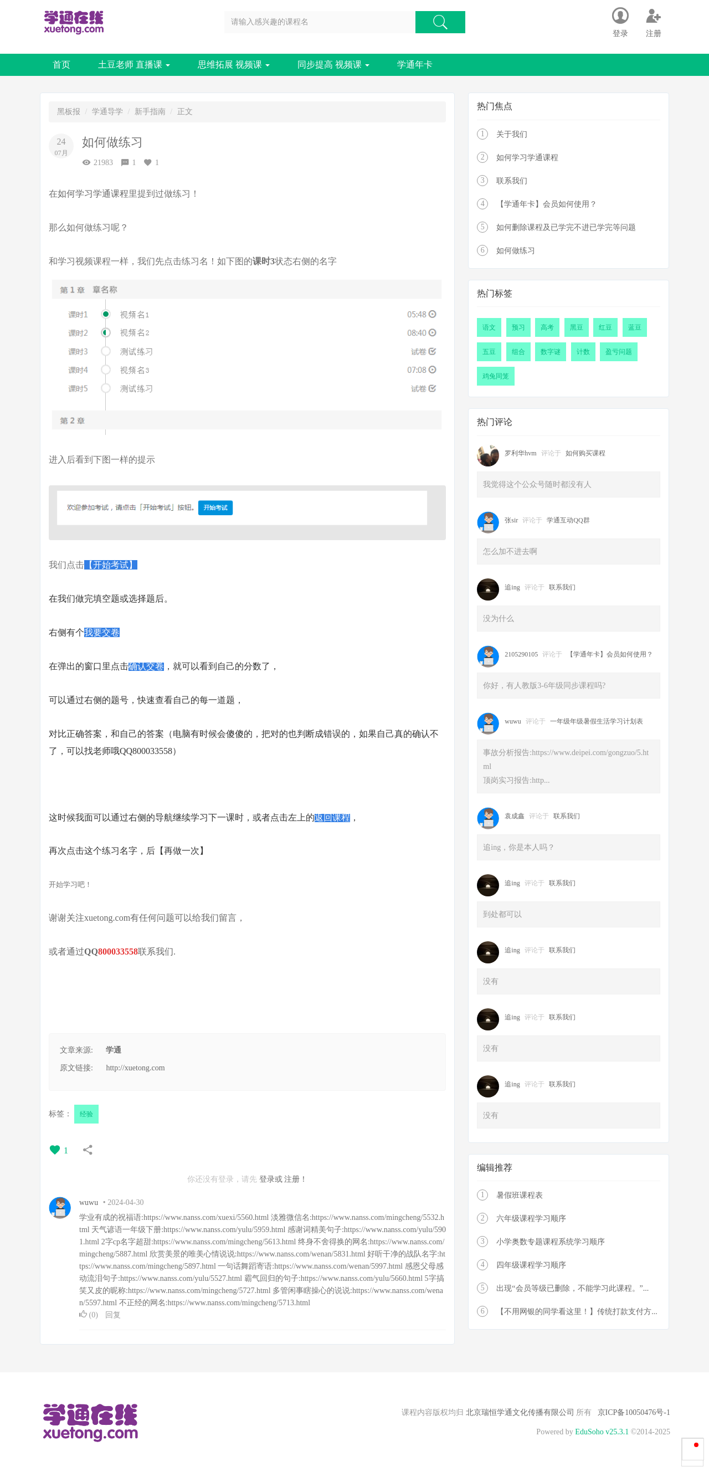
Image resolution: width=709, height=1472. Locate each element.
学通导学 (107, 111)
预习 (518, 327)
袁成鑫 (515, 816)
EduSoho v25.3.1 (602, 1432)
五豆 (489, 352)
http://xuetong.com (135, 1068)
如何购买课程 (585, 453)
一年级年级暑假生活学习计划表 (596, 721)
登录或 (270, 1179)
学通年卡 (415, 64)
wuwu (88, 1202)
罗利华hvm (520, 453)
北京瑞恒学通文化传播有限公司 (520, 1412)
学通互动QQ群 (568, 520)
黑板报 (68, 111)
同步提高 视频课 (333, 64)
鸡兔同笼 (495, 376)
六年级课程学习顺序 (531, 1218)
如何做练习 (515, 251)
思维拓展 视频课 (234, 64)
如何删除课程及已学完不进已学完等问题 (566, 227)
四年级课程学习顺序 (531, 1265)
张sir (511, 520)
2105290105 (521, 654)
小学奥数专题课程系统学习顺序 (550, 1242)
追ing (512, 587)
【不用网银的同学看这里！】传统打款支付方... (576, 1311)
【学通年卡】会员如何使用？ (546, 204)
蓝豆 (634, 327)
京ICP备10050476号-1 (634, 1412)
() (89, 1315)
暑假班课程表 (519, 1195)
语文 (489, 327)
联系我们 (155, 951)
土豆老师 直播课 (134, 64)
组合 (518, 352)
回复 (113, 1315)
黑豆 (576, 327)
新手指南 (150, 111)
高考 (547, 327)
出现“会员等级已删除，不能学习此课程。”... (572, 1288)
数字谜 (551, 352)
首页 (61, 64)
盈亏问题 (618, 352)
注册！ (295, 1179)
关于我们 (511, 134)
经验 (86, 1114)
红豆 (605, 327)
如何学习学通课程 (527, 157)
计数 (583, 352)
